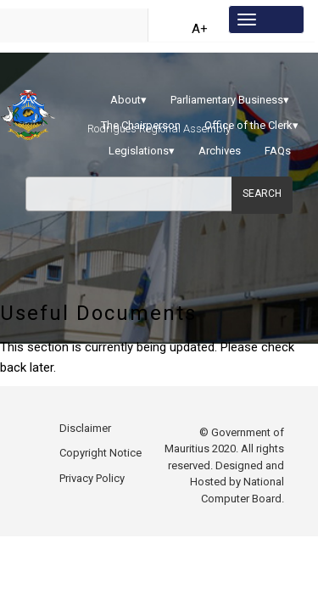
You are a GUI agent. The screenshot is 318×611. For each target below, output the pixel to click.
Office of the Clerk (251, 125)
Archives (219, 150)
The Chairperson (141, 125)
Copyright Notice (100, 465)
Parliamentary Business (229, 99)
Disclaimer (85, 440)
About (128, 99)
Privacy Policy (92, 491)
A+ (200, 28)
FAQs (278, 150)
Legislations (142, 150)
